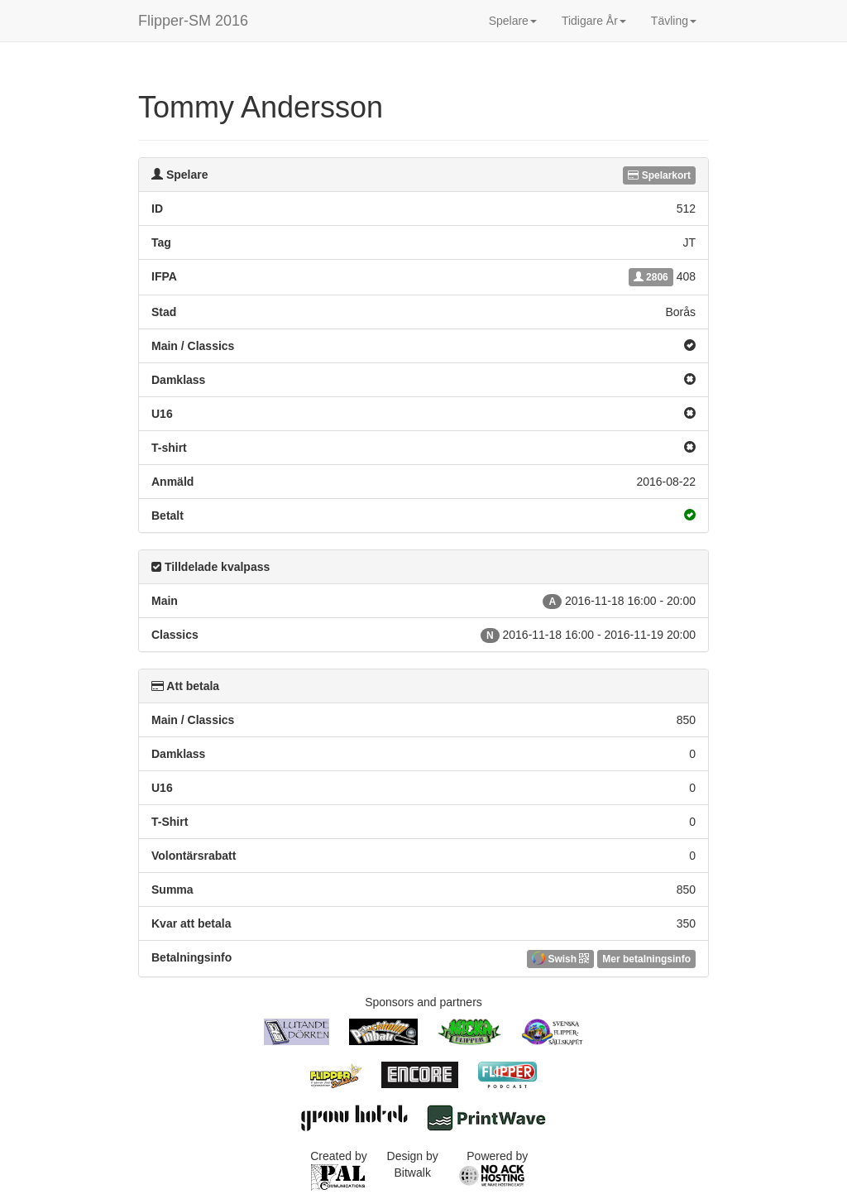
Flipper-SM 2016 (193, 20)
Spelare (513, 20)
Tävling (673, 20)
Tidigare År (594, 20)
